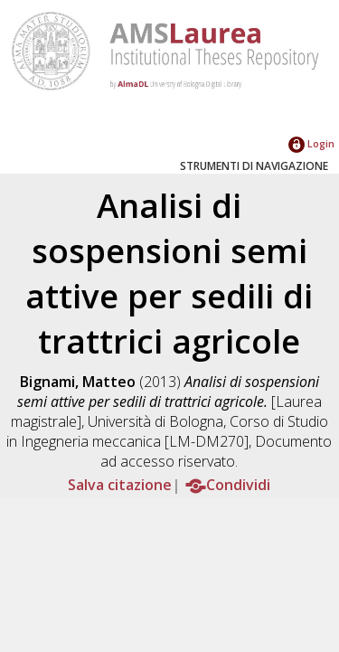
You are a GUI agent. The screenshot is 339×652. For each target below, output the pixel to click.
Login (311, 143)
